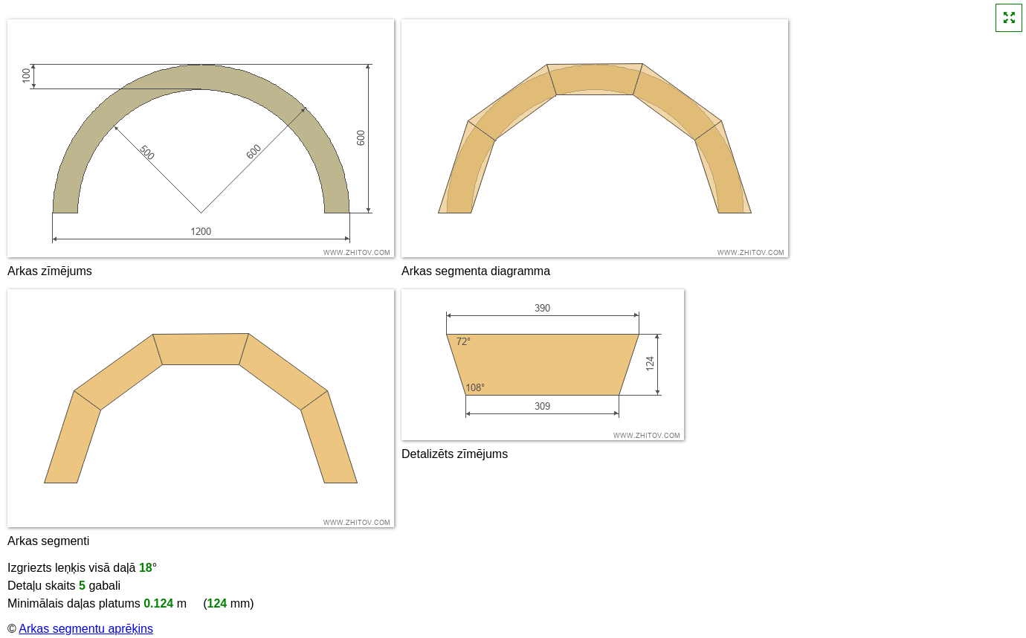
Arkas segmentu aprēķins (86, 628)
